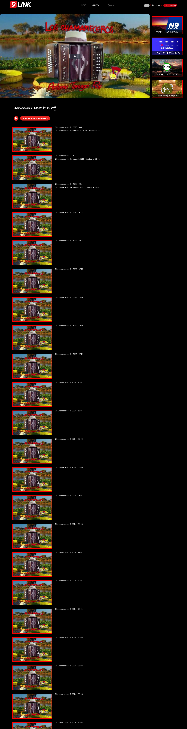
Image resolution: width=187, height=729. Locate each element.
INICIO (83, 5)
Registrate (156, 5)
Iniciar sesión (170, 5)
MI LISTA (96, 5)
